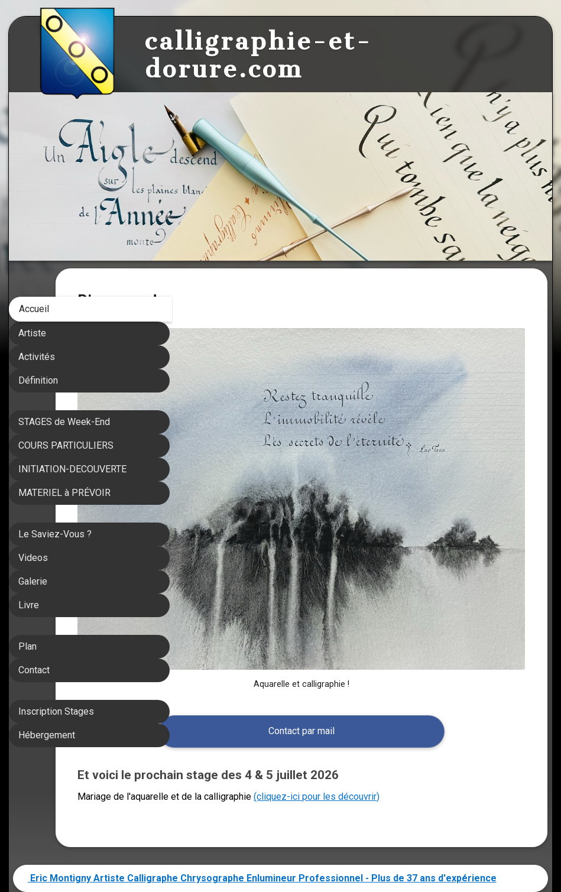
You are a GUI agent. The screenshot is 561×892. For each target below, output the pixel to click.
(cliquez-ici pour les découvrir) (433, 707)
